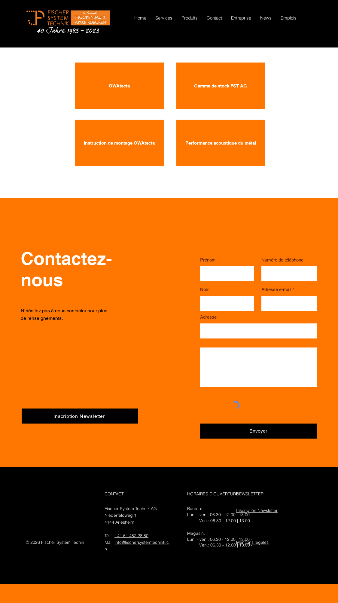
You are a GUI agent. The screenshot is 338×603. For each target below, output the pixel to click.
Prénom (208, 260)
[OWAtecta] (119, 86)
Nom (205, 289)
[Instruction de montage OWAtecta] (119, 143)
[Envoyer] (258, 431)
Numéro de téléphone (282, 260)
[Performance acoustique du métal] (220, 143)
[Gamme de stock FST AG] (220, 86)
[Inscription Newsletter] (80, 416)
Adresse (208, 317)
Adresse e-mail (276, 289)
